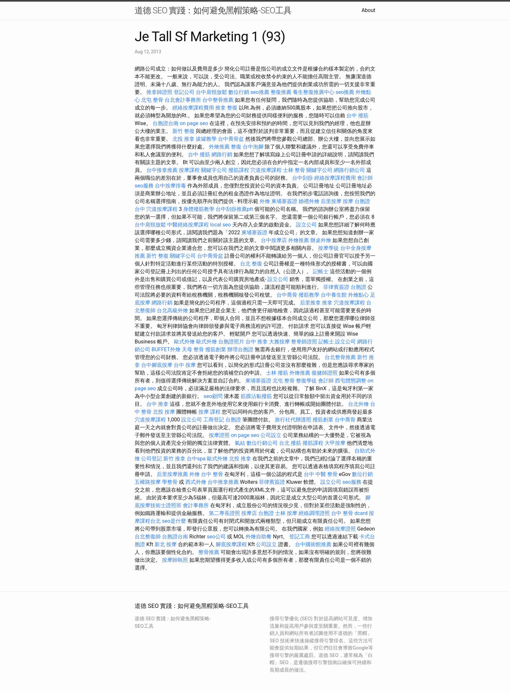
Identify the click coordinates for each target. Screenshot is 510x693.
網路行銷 (221, 154)
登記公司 (184, 92)
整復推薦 (281, 92)
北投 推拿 (183, 139)
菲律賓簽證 (336, 287)
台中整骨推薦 (218, 100)
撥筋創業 (215, 349)
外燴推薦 (219, 147)
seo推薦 (259, 92)
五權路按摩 (148, 482)
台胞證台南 (166, 123)
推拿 (327, 303)
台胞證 (358, 287)
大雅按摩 (279, 342)
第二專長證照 (224, 513)
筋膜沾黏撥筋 (256, 396)
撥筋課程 (238, 170)
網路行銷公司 (349, 170)
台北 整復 (251, 264)
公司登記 (151, 459)
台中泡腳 (253, 147)
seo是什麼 (174, 521)
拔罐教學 (206, 139)
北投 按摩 (164, 412)
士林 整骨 (294, 170)
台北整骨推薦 (340, 357)
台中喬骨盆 (231, 139)
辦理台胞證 (240, 349)
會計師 (365, 178)
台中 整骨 (212, 474)
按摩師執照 (175, 560)
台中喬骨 (286, 295)
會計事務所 (196, 505)
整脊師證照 (304, 342)
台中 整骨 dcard (349, 513)
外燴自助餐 (259, 536)
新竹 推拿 (174, 459)
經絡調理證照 (314, 513)
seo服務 (144, 186)
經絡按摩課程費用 (193, 108)
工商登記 (213, 420)
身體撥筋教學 (198, 209)
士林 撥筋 (277, 373)
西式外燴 (195, 482)
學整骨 (170, 482)
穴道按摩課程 (266, 170)
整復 (236, 147)
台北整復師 (148, 536)
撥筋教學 (309, 295)
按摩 (348, 201)
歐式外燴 (184, 342)
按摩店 (249, 513)
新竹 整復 (183, 131)
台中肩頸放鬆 (211, 92)
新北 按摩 (165, 544)
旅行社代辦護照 (293, 420)
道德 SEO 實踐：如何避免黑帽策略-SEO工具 (213, 10)
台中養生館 (334, 295)
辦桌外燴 (320, 240)
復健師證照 (325, 373)
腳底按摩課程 (231, 544)
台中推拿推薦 (162, 170)
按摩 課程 (209, 412)
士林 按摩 (286, 513)
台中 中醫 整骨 (321, 474)
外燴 (265, 201)
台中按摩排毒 (170, 186)
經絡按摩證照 (340, 529)
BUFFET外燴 (166, 349)
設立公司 (306, 225)
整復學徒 (306, 381)
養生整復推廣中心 (313, 92)
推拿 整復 (226, 108)
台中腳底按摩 (156, 365)
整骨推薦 (208, 552)
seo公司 (216, 536)
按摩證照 (219, 435)
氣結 (240, 443)
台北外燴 (358, 404)
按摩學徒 (328, 248)
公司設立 (271, 435)
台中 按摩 (185, 365)
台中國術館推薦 (313, 544)
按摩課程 (189, 170)
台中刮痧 (302, 178)
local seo (220, 225)
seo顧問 (213, 396)
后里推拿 (310, 303)
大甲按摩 (335, 443)
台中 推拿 (257, 342)
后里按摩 (331, 201)
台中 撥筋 (357, 115)
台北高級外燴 (172, 310)
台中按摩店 (274, 240)
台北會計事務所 (183, 100)
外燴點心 (358, 295)
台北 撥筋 (290, 443)
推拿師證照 (159, 92)
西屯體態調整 (350, 381)
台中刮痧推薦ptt (234, 209)
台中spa (196, 459)
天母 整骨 (193, 349)
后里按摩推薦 (172, 474)
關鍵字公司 (214, 170)
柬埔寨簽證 (284, 201)
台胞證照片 (231, 342)
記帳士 (321, 271)
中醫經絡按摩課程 (188, 225)
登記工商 (299, 536)
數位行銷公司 (262, 443)
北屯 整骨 (152, 100)
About (368, 10)
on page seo (194, 123)
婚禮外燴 (309, 201)
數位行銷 (238, 92)
